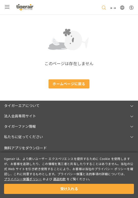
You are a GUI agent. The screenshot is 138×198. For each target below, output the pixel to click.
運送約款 (59, 179)
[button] (69, 106)
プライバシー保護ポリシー (23, 179)
